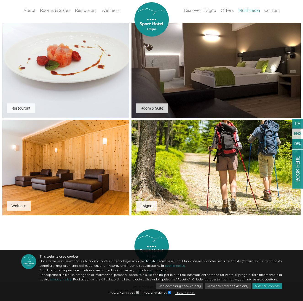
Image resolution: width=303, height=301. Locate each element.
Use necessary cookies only (180, 286)
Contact (272, 10)
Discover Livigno (200, 10)
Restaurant (86, 10)
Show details (185, 293)
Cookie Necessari (121, 293)
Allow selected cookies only (228, 286)
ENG (297, 133)
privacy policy (61, 279)
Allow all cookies (267, 286)
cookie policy (175, 266)
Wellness (111, 10)
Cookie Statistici (154, 293)
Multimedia (249, 10)
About (29, 10)
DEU (297, 143)
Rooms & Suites (55, 10)
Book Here (297, 169)
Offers (227, 10)
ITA (297, 123)
